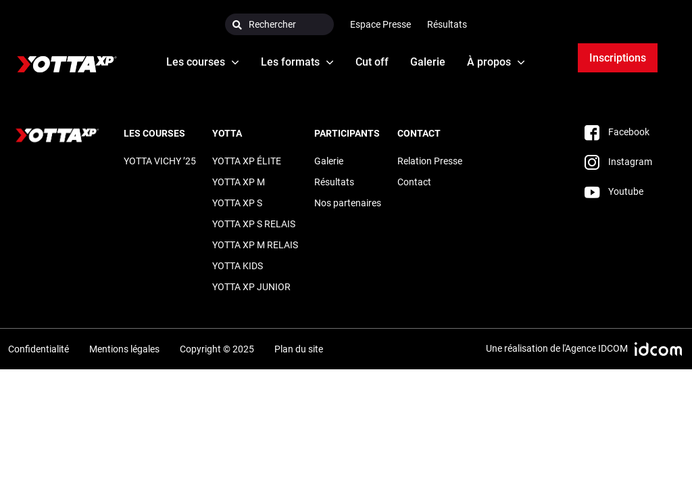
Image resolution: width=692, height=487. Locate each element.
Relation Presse (429, 161)
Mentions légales (124, 349)
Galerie (328, 161)
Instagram (618, 161)
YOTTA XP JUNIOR (251, 286)
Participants (347, 133)
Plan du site (298, 349)
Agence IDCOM (596, 348)
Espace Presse (380, 24)
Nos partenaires (347, 203)
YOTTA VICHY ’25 (160, 161)
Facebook (617, 131)
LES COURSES (154, 133)
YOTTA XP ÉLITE (246, 161)
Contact (419, 133)
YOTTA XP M (238, 182)
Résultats (447, 24)
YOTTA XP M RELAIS (255, 244)
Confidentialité (38, 349)
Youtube (614, 191)
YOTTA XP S (237, 203)
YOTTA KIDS (237, 265)
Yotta (227, 133)
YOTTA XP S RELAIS (253, 223)
